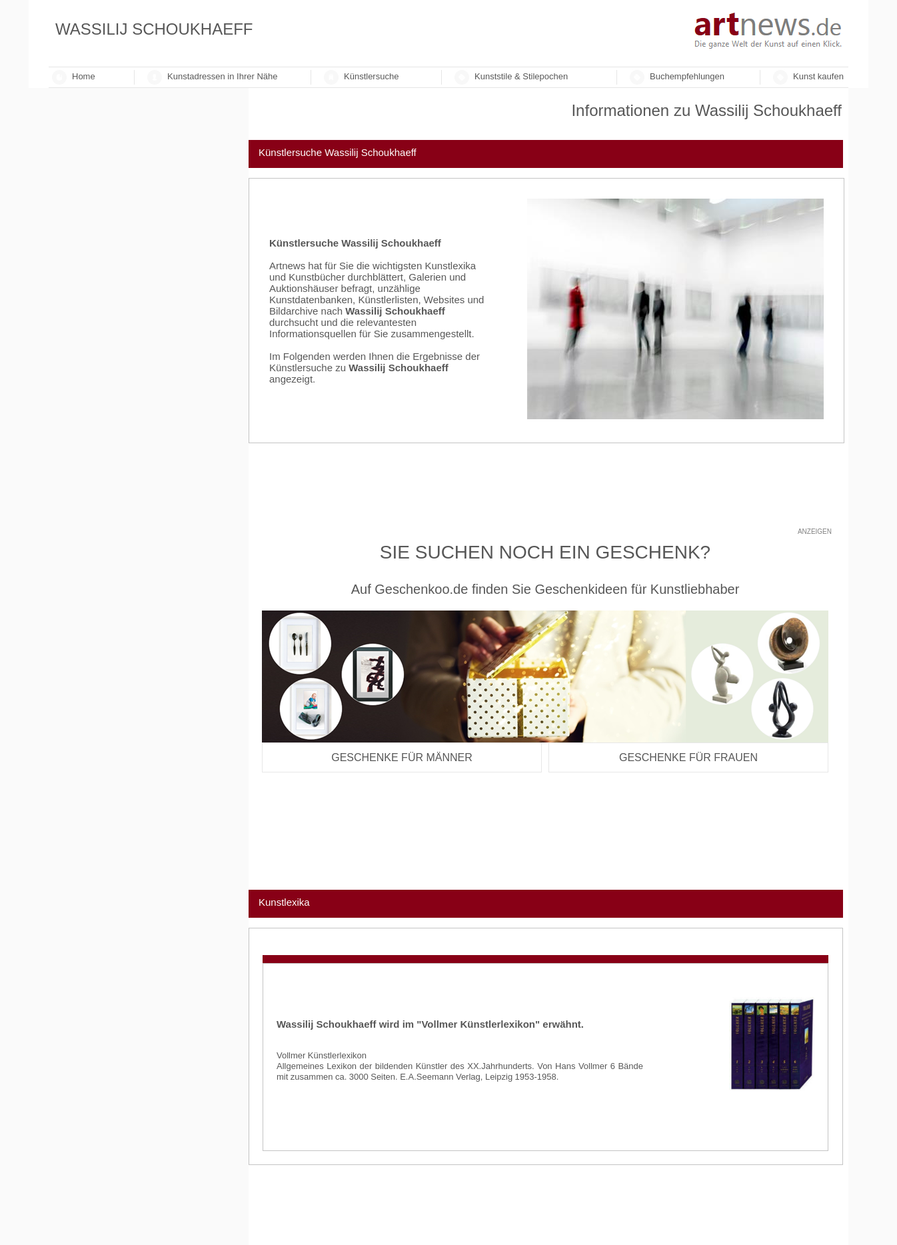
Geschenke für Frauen (688, 757)
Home (83, 76)
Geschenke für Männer (401, 757)
